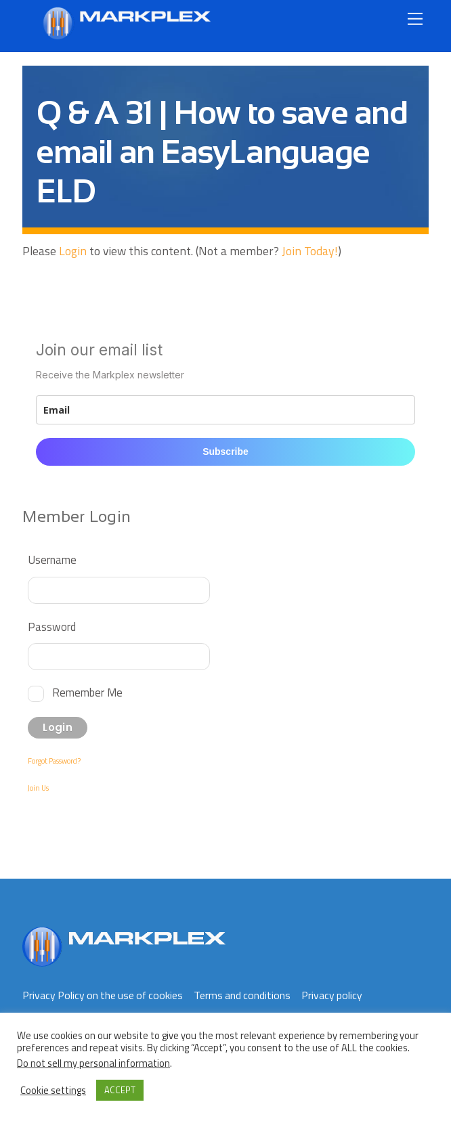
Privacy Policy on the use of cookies (102, 995)
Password (52, 626)
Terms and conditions (242, 995)
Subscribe (225, 451)
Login (73, 251)
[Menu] (415, 18)
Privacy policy (331, 995)
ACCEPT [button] (119, 1090)
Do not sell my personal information (93, 1063)
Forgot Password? (54, 760)
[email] (225, 409)
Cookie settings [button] (53, 1090)
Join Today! (310, 251)
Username (52, 559)
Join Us (38, 788)
